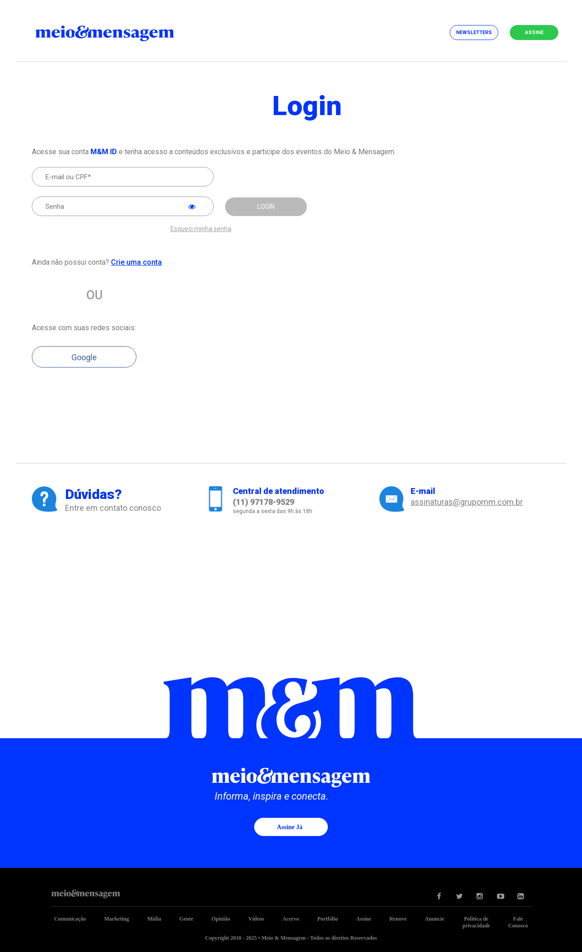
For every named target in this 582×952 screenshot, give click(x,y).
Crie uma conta (136, 262)
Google (84, 357)
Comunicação (70, 919)
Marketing (116, 919)
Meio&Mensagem (114, 31)
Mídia (154, 919)
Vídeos (256, 919)
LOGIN (266, 206)
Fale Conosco (518, 922)
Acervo (290, 919)
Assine (534, 32)
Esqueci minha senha (201, 229)
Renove (397, 919)
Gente (186, 919)
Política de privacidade (476, 922)
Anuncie (434, 919)
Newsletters (474, 32)
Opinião (220, 919)
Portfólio (327, 919)
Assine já (289, 827)
